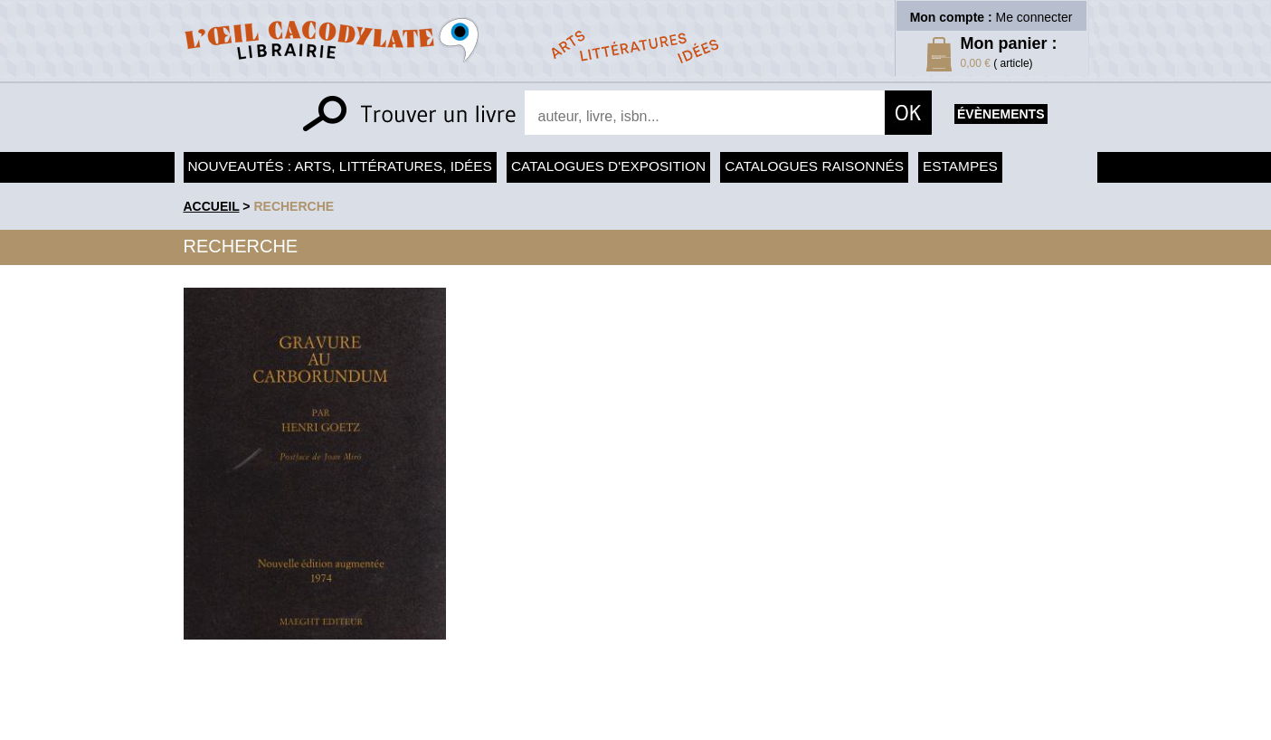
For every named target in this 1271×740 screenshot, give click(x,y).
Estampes (960, 166)
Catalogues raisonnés (814, 166)
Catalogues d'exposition (608, 166)
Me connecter (1034, 17)
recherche (293, 206)
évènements (1000, 114)
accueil (212, 206)
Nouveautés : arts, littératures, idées (340, 166)
